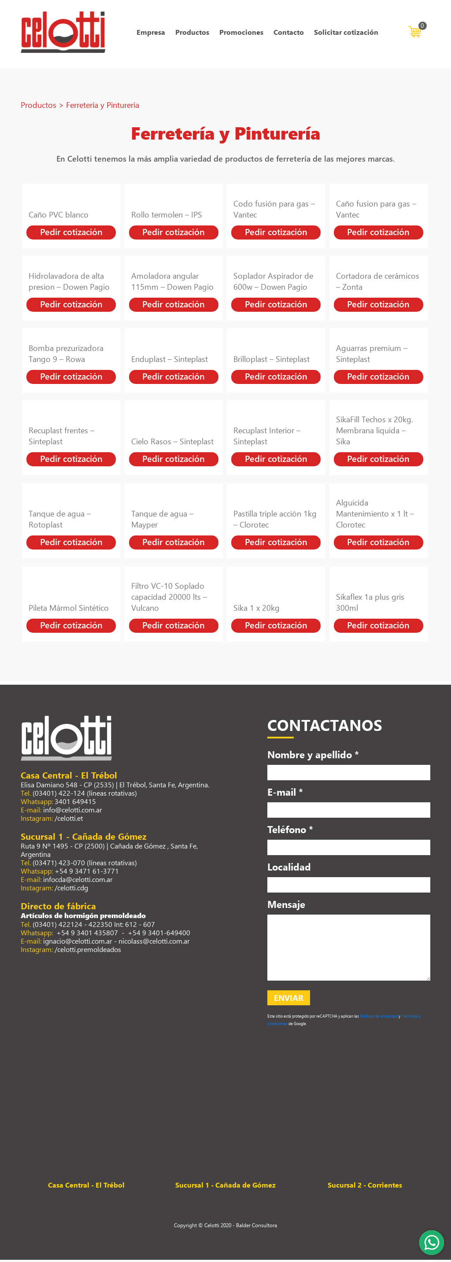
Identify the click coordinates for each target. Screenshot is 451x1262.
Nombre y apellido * (313, 756)
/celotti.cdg (71, 889)
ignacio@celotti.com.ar (77, 942)
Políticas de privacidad (378, 1018)
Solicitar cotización (346, 33)
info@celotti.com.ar (72, 811)
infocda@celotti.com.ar (78, 881)
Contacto (289, 33)
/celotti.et (69, 819)
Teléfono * (290, 831)
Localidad (289, 868)
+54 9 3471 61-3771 (87, 872)
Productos (192, 33)
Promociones (241, 33)
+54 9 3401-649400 (159, 934)
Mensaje (286, 905)
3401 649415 (75, 803)
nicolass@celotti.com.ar (154, 942)
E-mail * (285, 793)
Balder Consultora (256, 1227)
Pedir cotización (71, 234)
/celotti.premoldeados (88, 951)
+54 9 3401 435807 (86, 934)
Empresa (151, 33)
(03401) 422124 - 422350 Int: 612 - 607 (94, 925)
